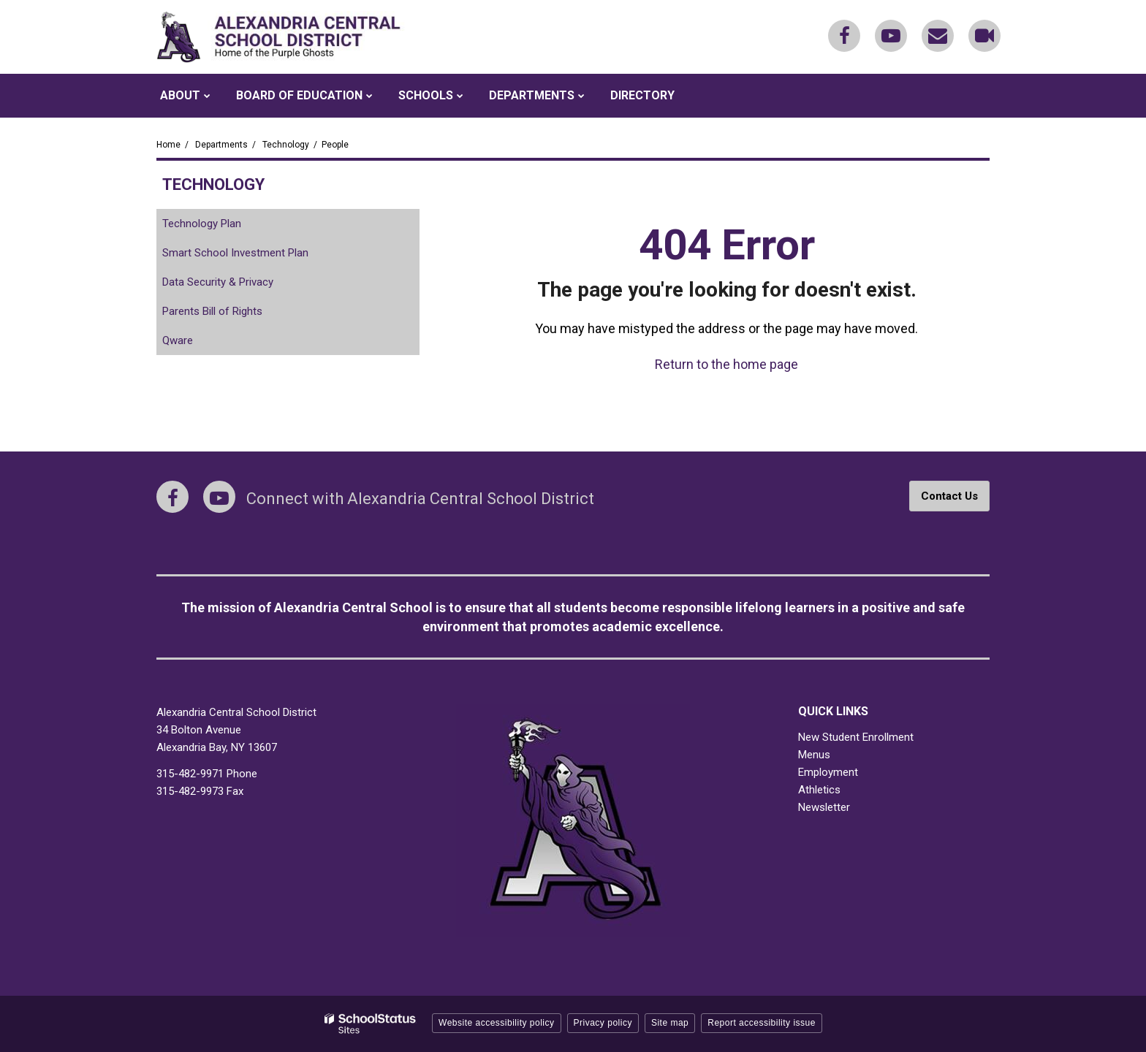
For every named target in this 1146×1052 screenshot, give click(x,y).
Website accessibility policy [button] (497, 1023)
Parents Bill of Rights (232, 314)
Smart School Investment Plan (235, 252)
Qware (197, 343)
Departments (221, 145)
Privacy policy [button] (603, 1023)
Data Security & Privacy (217, 282)
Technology (285, 145)
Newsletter (824, 807)
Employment (828, 772)
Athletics (819, 789)
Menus (814, 754)
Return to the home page (726, 364)
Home (168, 145)
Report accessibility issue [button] (761, 1023)
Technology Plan (201, 223)
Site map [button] (669, 1023)
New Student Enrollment (856, 737)
